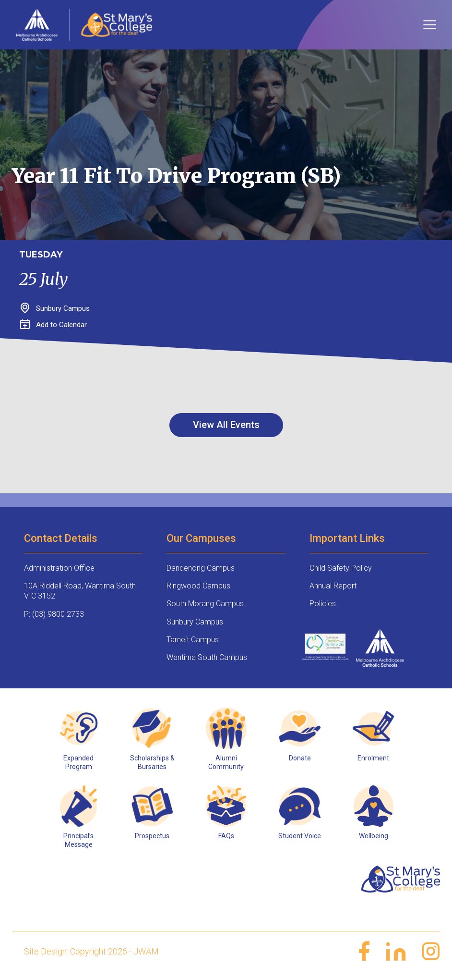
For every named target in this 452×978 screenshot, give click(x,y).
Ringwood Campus (198, 585)
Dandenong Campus (201, 568)
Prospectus (152, 836)
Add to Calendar (53, 324)
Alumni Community (226, 762)
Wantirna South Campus (207, 657)
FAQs (226, 836)
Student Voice (299, 836)
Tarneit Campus (193, 639)
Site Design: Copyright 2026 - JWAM (91, 951)
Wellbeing (373, 836)
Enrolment (373, 758)
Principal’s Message (78, 840)
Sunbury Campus (195, 621)
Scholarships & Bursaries (152, 762)
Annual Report (333, 585)
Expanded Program (78, 762)
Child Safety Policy (340, 568)
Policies (322, 603)
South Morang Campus (205, 603)
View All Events (226, 424)
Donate (300, 758)
